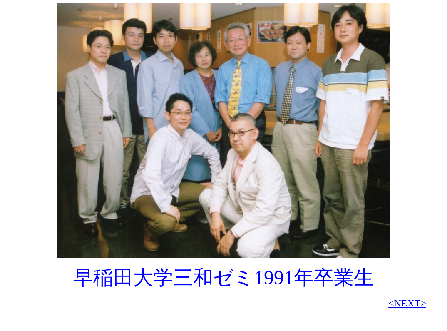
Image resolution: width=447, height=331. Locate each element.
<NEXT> (407, 303)
